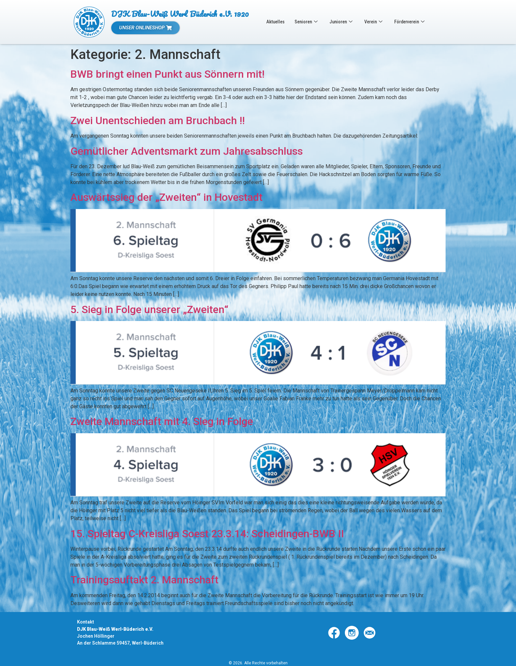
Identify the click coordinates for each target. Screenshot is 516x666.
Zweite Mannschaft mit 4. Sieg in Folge (161, 421)
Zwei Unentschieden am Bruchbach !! (157, 120)
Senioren (308, 22)
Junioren (344, 22)
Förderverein (415, 22)
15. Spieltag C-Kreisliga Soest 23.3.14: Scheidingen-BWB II (207, 533)
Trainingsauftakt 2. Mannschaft (144, 579)
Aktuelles (276, 22)
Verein (377, 22)
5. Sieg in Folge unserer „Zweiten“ (149, 309)
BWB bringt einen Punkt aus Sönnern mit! (167, 74)
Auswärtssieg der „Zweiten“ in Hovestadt (166, 197)
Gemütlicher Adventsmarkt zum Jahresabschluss (186, 151)
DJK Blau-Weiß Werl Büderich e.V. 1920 (180, 13)
